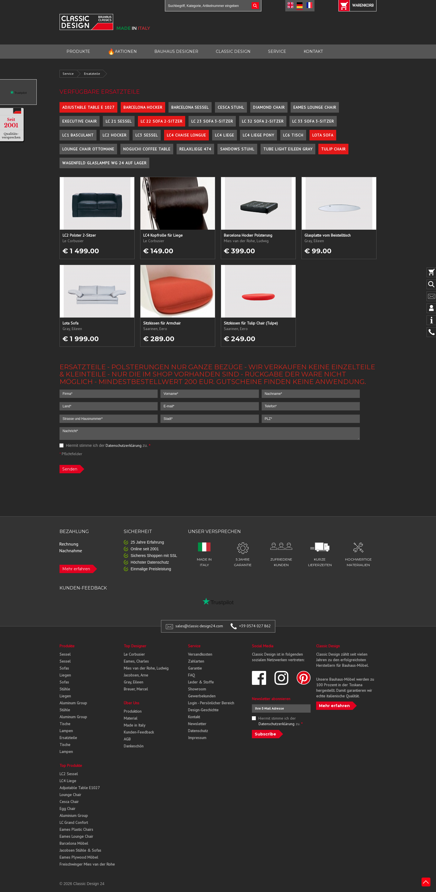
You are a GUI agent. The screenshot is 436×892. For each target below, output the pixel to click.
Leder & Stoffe (201, 682)
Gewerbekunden (201, 695)
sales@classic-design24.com (199, 625)
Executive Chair (79, 121)
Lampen (66, 730)
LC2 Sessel (69, 773)
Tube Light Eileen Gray (288, 149)
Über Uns (131, 702)
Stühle (65, 689)
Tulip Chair (333, 149)
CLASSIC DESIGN (233, 51)
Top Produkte (71, 765)
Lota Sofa (322, 135)
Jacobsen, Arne (136, 675)
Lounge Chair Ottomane (88, 149)
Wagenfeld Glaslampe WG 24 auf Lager (104, 162)
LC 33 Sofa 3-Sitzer (313, 121)
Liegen (65, 675)
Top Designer (135, 645)
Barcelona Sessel (190, 107)
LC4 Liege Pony (258, 135)
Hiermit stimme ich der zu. (105, 445)
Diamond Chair (269, 107)
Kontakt (194, 716)
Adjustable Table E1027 (80, 787)
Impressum (197, 737)
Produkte (67, 645)
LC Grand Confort (74, 822)
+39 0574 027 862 (255, 625)
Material (130, 718)
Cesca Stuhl (231, 107)
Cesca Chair (69, 801)
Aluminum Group (73, 702)
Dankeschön (133, 746)
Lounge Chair (70, 794)
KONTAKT (313, 51)
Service (68, 73)
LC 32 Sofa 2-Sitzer (263, 121)
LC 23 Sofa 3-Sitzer (212, 121)
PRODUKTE (78, 51)
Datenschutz (198, 730)
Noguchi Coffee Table (146, 149)
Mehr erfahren (76, 568)
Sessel (65, 654)
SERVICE (277, 51)
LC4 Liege (224, 135)
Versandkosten (200, 654)
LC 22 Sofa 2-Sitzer (161, 121)
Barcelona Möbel (74, 843)
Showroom (197, 689)
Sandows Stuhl (237, 149)
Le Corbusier (134, 654)
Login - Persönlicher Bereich (211, 702)
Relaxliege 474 (195, 149)
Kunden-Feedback (139, 732)
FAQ (191, 675)
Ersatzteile (92, 73)
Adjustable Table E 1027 (88, 107)
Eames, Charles (136, 661)
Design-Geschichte (203, 709)
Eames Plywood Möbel (79, 857)
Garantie (195, 668)
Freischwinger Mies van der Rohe (87, 864)
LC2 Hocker (115, 135)
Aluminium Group (74, 815)
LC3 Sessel (146, 135)
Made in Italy (134, 725)
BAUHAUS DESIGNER (176, 51)
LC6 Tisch (293, 135)
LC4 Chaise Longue (186, 135)
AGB (127, 739)
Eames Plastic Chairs (76, 829)
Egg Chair (67, 808)
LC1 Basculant (78, 135)
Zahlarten (196, 661)
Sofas (64, 668)
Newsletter (197, 723)
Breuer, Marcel (136, 689)
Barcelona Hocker (142, 107)
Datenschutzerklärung (124, 445)
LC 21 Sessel (119, 121)
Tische (65, 723)
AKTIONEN (122, 51)
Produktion (133, 711)
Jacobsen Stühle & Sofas (80, 850)
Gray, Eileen (133, 682)
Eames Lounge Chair (314, 107)
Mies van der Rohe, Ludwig (146, 668)
